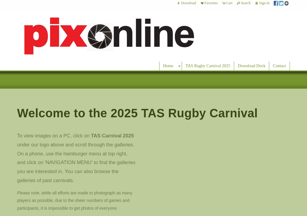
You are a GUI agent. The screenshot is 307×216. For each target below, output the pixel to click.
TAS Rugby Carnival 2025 (208, 66)
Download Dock (251, 66)
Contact (279, 66)
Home (168, 66)
